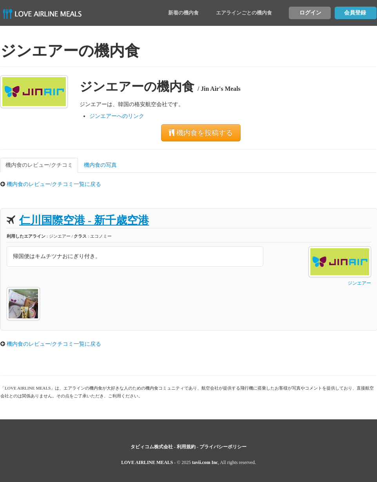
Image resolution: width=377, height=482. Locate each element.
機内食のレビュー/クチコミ (39, 165)
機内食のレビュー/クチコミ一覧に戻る (54, 184)
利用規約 (186, 447)
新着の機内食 (183, 13)
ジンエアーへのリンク (116, 116)
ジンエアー (359, 283)
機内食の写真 (100, 165)
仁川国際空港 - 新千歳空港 (84, 220)
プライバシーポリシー (222, 447)
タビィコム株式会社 (151, 447)
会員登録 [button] (355, 13)
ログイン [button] (310, 13)
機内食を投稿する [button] (200, 133)
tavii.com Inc (205, 462)
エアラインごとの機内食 (244, 13)
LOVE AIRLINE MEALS (147, 462)
